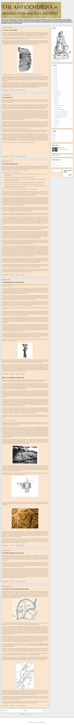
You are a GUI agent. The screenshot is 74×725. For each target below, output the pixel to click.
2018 (55, 75)
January (56, 123)
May (56, 102)
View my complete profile (63, 149)
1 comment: (12, 545)
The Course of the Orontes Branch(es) (15, 589)
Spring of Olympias (37, 540)
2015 (55, 78)
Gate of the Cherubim (22, 182)
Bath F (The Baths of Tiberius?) (13, 377)
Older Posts (45, 710)
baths (16, 555)
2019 (55, 73)
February (57, 121)
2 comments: (12, 373)
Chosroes (43, 221)
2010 (55, 87)
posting (35, 381)
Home (25, 710)
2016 (55, 76)
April (56, 104)
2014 (55, 80)
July (56, 98)
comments (31, 189)
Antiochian (62, 147)
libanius (53, 140)
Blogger (43, 722)
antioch (53, 133)
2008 (55, 126)
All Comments (56, 165)
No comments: (12, 89)
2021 (55, 69)
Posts (54, 163)
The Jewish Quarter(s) (10, 164)
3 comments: (12, 274)
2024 (55, 67)
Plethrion (21, 254)
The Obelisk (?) (7, 97)
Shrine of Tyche (17, 305)
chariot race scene (23, 37)
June (56, 100)
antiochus (54, 135)
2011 (55, 86)
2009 (55, 89)
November (57, 93)
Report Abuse (55, 155)
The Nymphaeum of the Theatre (13, 282)
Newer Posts (5, 710)
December (57, 91)
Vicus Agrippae (15, 258)
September (57, 94)
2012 (55, 84)
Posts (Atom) (27, 714)
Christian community (28, 259)
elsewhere (4, 305)
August (56, 96)
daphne (53, 137)
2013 (55, 82)
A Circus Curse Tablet (9, 30)
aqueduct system (7, 557)
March (56, 120)
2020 (55, 71)
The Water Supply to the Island (13, 553)
